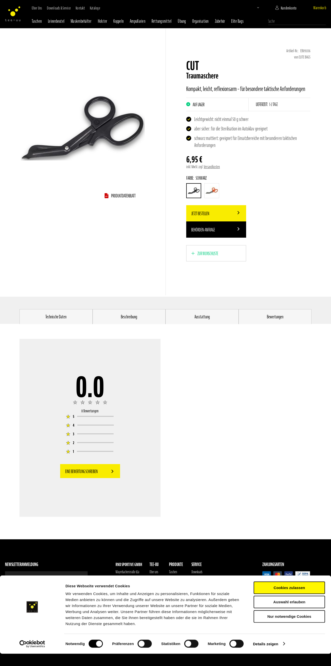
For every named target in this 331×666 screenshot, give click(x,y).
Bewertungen (275, 317)
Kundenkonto (289, 8)
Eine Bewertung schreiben (81, 471)
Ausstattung (202, 317)
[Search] (323, 20)
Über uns (37, 8)
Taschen (37, 21)
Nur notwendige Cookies (289, 629)
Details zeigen (265, 656)
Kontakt (80, 8)
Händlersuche (156, 578)
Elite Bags (237, 21)
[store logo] (12, 13)
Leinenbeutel (56, 21)
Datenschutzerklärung (202, 584)
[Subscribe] (74, 577)
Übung (182, 21)
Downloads (196, 572)
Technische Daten (55, 317)
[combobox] (297, 21)
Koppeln (118, 21)
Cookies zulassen (289, 600)
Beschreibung (129, 317)
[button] (254, 7)
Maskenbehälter (81, 21)
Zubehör (220, 21)
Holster (102, 21)
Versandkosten (212, 166)
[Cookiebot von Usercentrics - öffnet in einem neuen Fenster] (32, 656)
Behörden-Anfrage (203, 230)
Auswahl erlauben (289, 614)
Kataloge (95, 8)
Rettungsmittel (162, 21)
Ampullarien (137, 21)
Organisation (200, 21)
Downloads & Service (59, 8)
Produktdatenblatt (123, 196)
